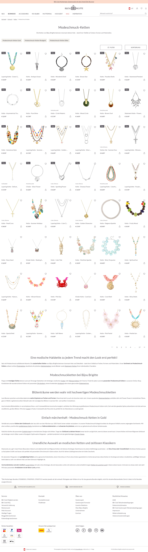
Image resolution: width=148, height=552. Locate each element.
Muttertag (47, 14)
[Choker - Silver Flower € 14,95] (37, 177)
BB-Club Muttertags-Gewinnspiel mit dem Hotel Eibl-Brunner (74, 2)
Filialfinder (42, 502)
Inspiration (77, 14)
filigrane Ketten (74, 381)
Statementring (84, 383)
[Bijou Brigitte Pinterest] (96, 530)
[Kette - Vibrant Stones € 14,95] (37, 287)
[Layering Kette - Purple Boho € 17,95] (135, 177)
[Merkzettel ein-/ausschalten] (21, 54)
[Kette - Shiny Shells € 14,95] (135, 287)
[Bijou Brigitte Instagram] (90, 530)
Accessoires (24, 14)
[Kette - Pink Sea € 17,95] (62, 287)
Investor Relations (81, 505)
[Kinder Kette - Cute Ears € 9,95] (86, 287)
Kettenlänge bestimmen (9, 518)
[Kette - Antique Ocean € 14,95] (37, 67)
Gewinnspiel (80, 500)
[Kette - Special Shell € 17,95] (12, 323)
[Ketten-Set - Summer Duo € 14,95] (111, 140)
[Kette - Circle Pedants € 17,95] (62, 103)
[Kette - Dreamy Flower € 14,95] (86, 177)
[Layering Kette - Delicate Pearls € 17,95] (12, 177)
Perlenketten (21, 366)
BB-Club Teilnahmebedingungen (123, 502)
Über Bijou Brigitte (82, 508)
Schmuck (11, 14)
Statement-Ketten (71, 366)
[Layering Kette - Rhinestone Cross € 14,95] (135, 140)
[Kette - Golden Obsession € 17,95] (86, 213)
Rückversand (6, 508)
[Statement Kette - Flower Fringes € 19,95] (135, 103)
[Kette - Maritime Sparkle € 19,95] (86, 250)
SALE (67, 14)
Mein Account (6, 510)
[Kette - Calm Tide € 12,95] (62, 250)
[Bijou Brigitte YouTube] (102, 530)
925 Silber (35, 14)
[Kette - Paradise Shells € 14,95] (111, 67)
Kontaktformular (44, 500)
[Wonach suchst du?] (122, 13)
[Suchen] (145, 13)
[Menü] (111, 47)
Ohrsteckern (41, 383)
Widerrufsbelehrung (119, 513)
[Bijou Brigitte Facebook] (84, 530)
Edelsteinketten (46, 366)
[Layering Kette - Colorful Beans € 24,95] (111, 177)
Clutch (28, 409)
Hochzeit (59, 14)
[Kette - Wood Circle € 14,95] (86, 103)
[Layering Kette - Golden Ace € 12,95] (62, 140)
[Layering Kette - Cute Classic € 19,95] (62, 213)
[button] (137, 8)
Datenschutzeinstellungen (121, 516)
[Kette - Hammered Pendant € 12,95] (135, 67)
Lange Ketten (29, 465)
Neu (3, 14)
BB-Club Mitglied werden (10, 500)
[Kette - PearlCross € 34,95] (12, 213)
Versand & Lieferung (8, 505)
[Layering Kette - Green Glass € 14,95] (12, 67)
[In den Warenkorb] (21, 79)
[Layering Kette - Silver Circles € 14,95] (86, 140)
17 (139, 347)
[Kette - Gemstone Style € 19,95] (12, 140)
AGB (114, 500)
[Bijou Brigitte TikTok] (78, 530)
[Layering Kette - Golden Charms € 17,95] (86, 323)
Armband (61, 383)
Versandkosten (79, 549)
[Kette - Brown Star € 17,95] (86, 67)
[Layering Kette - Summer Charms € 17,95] (37, 323)
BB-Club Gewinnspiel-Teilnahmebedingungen (127, 508)
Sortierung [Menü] (135, 47)
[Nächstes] (144, 347)
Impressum (116, 510)
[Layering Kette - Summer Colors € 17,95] (37, 140)
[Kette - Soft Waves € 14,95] (62, 323)
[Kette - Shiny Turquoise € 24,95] (111, 250)
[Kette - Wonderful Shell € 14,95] (62, 67)
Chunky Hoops (79, 434)
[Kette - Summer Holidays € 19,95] (37, 213)
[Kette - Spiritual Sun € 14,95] (135, 250)
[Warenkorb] (146, 8)
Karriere (78, 513)
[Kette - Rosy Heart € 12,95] (12, 250)
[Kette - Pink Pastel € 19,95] (111, 323)
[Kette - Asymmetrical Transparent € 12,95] (12, 103)
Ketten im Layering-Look (99, 465)
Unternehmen (80, 510)
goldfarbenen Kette (25, 426)
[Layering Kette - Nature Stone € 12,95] (12, 287)
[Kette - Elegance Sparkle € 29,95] (111, 213)
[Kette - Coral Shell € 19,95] (111, 287)
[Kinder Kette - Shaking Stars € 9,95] (37, 250)
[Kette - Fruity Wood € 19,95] (135, 213)
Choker (63, 381)
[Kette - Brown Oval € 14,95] (111, 103)
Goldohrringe (26, 431)
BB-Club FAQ (6, 502)
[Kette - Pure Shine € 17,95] (37, 103)
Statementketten (104, 398)
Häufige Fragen (6, 513)
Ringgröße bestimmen (9, 516)
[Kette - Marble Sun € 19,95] (135, 323)
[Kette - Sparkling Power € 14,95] (62, 177)
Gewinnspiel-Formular (83, 502)
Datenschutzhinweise (120, 505)
